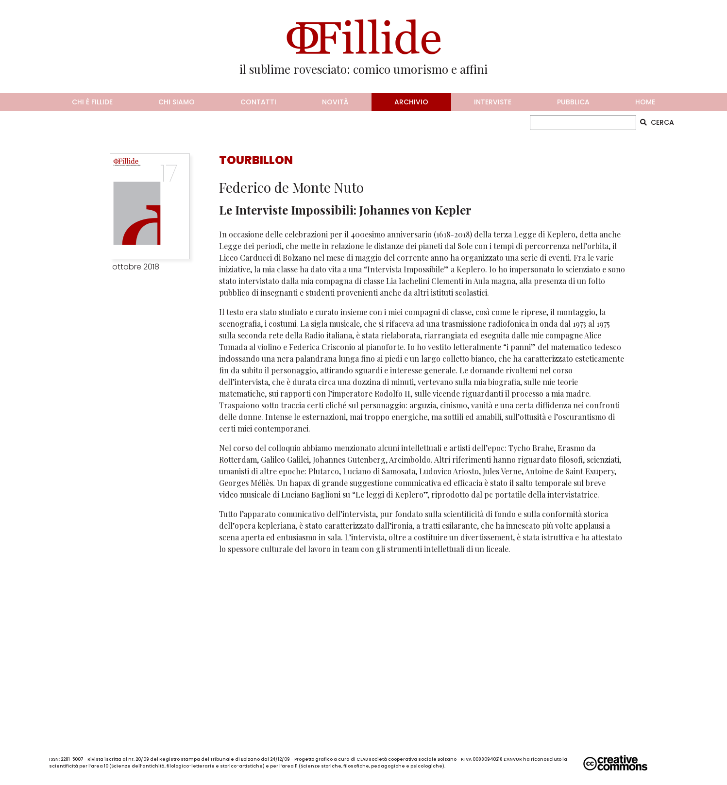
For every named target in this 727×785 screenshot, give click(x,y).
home (645, 102)
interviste (492, 102)
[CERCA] (583, 122)
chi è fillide (92, 102)
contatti (258, 102)
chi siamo (176, 102)
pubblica (573, 102)
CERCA (657, 122)
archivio (411, 102)
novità (335, 102)
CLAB (362, 759)
